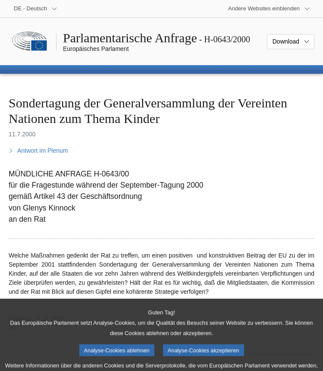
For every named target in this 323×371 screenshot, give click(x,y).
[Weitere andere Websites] (269, 8)
